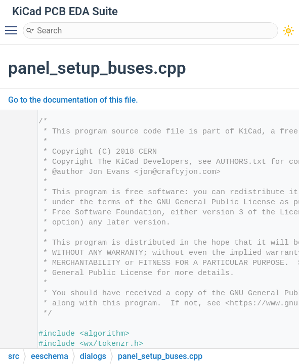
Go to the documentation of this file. (73, 100)
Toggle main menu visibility (13, 26)
